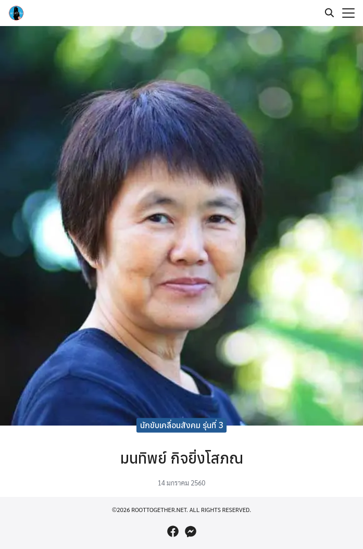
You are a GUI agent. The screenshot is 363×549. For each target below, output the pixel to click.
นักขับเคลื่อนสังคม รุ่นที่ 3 (181, 425)
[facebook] (173, 531)
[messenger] (190, 531)
